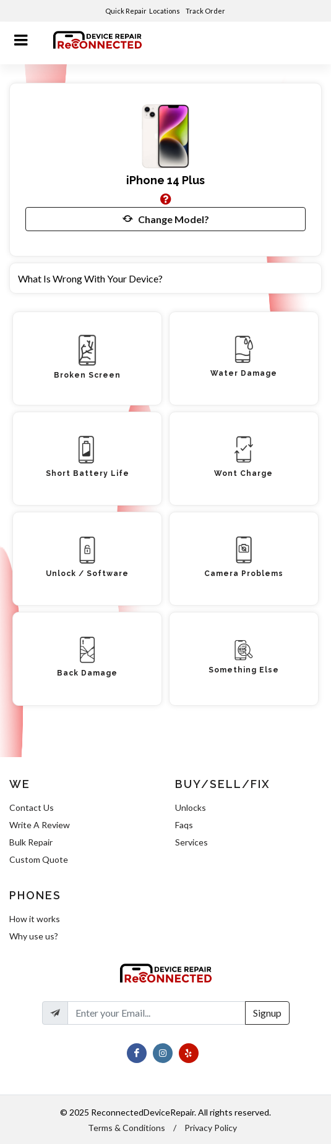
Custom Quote (38, 859)
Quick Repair (126, 11)
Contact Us (31, 807)
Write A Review (39, 825)
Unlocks (190, 807)
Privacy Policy (210, 1127)
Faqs (184, 825)
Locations (165, 11)
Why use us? (33, 936)
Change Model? (166, 218)
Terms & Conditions (126, 1127)
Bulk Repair (31, 842)
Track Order (206, 11)
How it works (34, 918)
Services (191, 842)
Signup (267, 1013)
